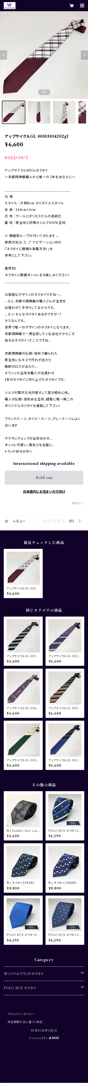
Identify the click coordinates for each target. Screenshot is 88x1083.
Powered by (44, 1038)
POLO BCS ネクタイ (20, 988)
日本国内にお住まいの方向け (44, 492)
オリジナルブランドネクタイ (24, 974)
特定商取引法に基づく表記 (25, 1022)
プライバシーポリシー (21, 1014)
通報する (77, 503)
